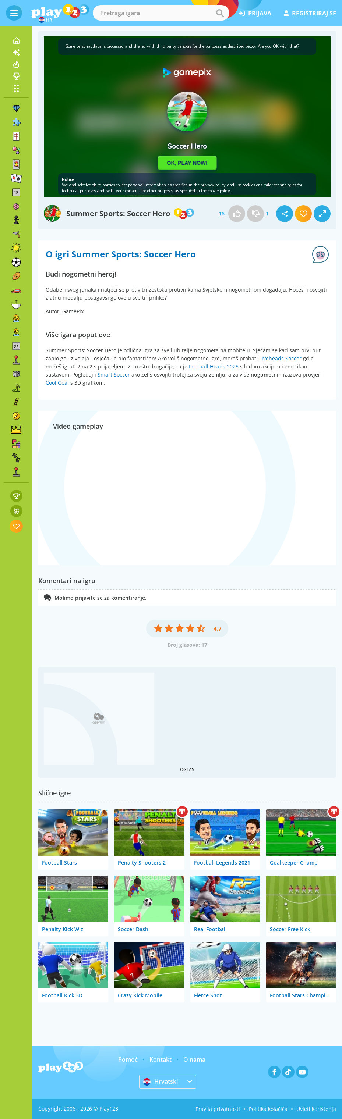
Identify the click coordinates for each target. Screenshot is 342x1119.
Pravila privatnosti (217, 1108)
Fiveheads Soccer (280, 358)
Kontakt (160, 1059)
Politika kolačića (268, 1108)
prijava (255, 13)
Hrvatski (160, 1081)
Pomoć (128, 1059)
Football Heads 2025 (214, 366)
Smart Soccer (114, 374)
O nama (194, 1059)
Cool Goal (57, 382)
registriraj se (310, 13)
